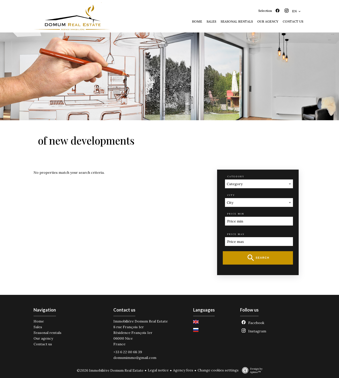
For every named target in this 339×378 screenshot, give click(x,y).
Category (235, 176)
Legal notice (158, 370)
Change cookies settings (218, 370)
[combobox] (259, 183)
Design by (251, 370)
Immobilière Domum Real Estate (140, 321)
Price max (235, 234)
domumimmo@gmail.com (134, 357)
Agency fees (183, 370)
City (231, 195)
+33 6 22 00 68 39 (127, 352)
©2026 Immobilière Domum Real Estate (110, 370)
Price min (235, 213)
